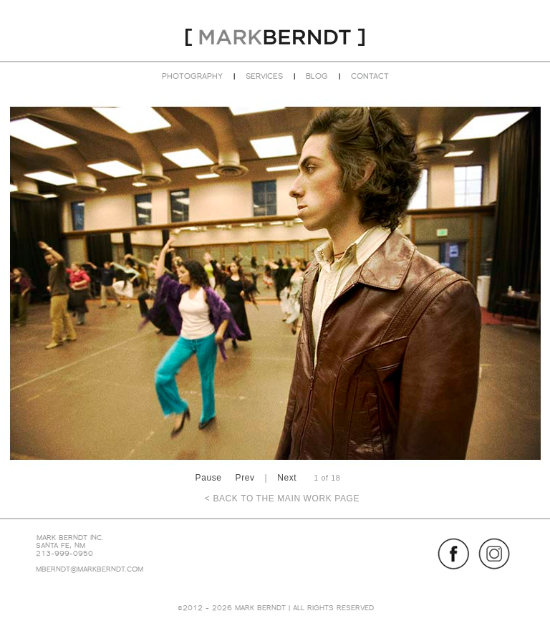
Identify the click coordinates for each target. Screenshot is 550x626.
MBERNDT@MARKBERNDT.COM (89, 569)
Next (286, 478)
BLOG (317, 76)
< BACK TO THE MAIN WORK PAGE (282, 498)
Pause (209, 478)
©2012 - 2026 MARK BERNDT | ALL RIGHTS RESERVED (276, 608)
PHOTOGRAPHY (192, 76)
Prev (245, 478)
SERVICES (264, 76)
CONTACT (370, 76)
